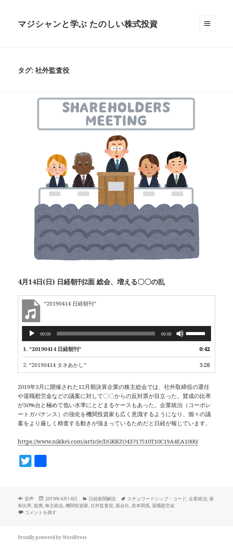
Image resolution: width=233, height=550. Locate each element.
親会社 (122, 505)
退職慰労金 (163, 505)
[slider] (106, 333)
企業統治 (198, 498)
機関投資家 (77, 505)
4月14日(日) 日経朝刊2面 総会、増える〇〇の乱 (91, 281)
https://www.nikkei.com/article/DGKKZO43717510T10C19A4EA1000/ (108, 441)
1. (52, 349)
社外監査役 (102, 505)
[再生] (32, 333)
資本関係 (140, 505)
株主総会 (54, 505)
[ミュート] (180, 333)
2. (54, 364)
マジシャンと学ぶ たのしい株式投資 (88, 23)
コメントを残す (40, 512)
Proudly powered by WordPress (52, 537)
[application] (116, 333)
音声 (29, 498)
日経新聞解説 (102, 498)
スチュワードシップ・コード (156, 498)
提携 (38, 505)
